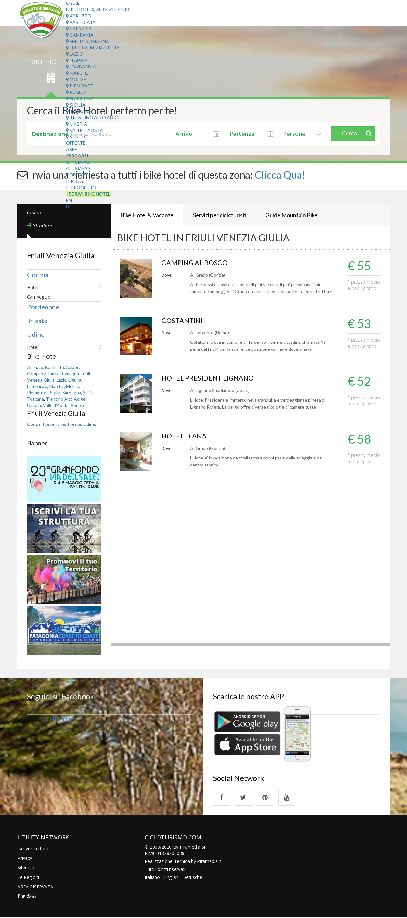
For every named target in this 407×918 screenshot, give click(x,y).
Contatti (78, 174)
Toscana (79, 111)
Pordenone (43, 307)
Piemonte (79, 85)
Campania (79, 35)
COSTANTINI (183, 320)
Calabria (79, 28)
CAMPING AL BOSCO (195, 263)
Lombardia (81, 66)
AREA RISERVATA (35, 887)
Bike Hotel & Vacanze (147, 214)
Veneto (77, 136)
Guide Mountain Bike (292, 214)
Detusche (192, 878)
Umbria (76, 124)
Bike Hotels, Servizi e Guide (99, 9)
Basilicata (81, 22)
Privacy (24, 859)
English (171, 878)
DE (69, 206)
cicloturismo (56, 718)
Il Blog (74, 181)
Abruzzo (78, 15)
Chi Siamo (78, 162)
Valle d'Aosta (84, 130)
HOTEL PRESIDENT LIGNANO (209, 378)
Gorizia (37, 275)
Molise (76, 79)
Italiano (152, 878)
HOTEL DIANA (185, 436)
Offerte (76, 143)
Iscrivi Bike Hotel (88, 194)
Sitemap (25, 868)
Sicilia (76, 104)
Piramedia (207, 862)
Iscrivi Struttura (32, 849)
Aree (71, 149)
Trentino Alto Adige (93, 117)
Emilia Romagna (87, 41)
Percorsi (77, 155)
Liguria (77, 60)
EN (69, 200)
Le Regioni (28, 878)
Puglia (76, 92)
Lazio (74, 54)
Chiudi (72, 3)
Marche (77, 73)
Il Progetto (81, 187)
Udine (36, 334)
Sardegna (80, 98)
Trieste (37, 320)
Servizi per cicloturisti (219, 214)
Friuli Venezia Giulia (93, 47)
